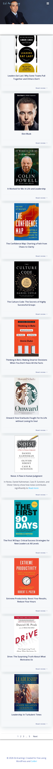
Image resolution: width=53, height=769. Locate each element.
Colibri (34, 761)
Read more (33, 488)
